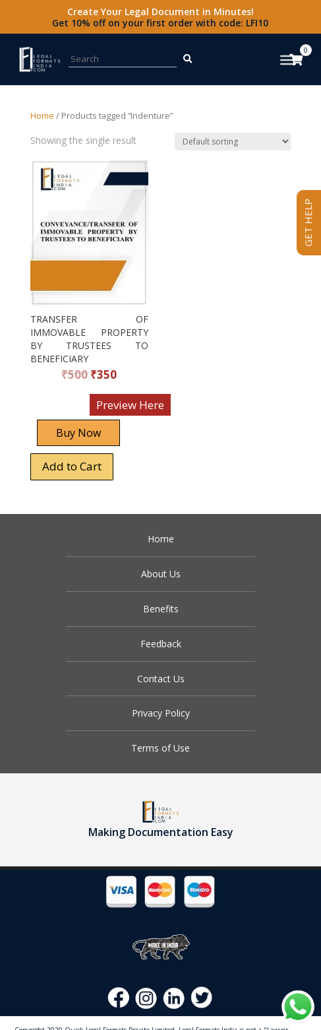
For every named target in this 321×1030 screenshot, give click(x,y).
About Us (161, 573)
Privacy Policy (161, 713)
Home (42, 115)
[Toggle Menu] (288, 60)
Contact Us (161, 678)
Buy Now (78, 433)
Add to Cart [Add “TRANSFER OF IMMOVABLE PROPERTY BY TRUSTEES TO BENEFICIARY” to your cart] (72, 466)
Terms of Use (160, 748)
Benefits (161, 608)
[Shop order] (233, 141)
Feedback (160, 643)
